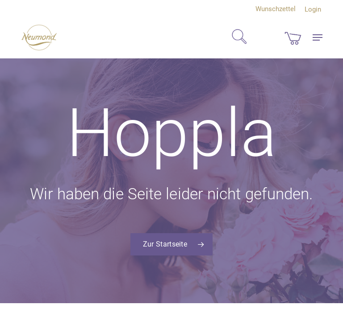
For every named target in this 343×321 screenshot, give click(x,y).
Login (313, 9)
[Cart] (293, 37)
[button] (317, 37)
